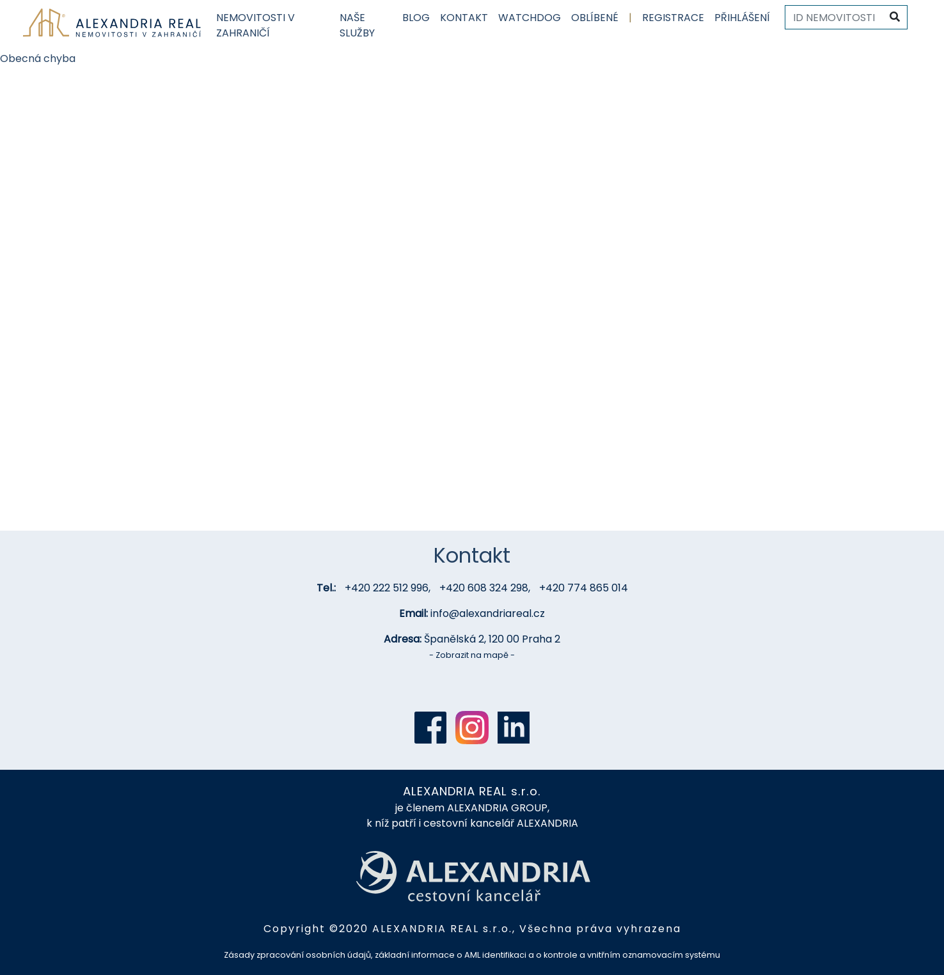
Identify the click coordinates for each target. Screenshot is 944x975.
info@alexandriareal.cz (487, 613)
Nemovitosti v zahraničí (255, 25)
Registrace (673, 17)
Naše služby (357, 25)
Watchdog (529, 17)
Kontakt (464, 17)
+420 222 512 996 (387, 588)
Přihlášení (742, 17)
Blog (416, 17)
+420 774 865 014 (583, 588)
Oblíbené (594, 17)
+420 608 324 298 (483, 588)
